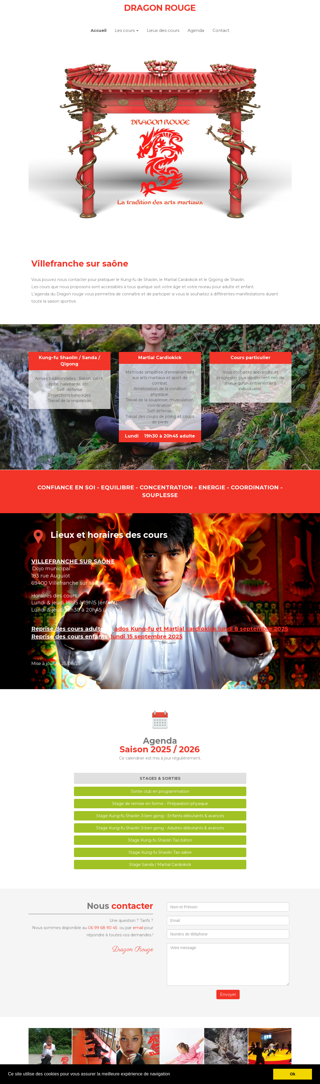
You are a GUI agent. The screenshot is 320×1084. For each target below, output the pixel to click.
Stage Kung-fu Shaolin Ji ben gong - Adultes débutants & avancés (160, 827)
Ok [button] (292, 1074)
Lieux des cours (163, 30)
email (138, 927)
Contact (221, 30)
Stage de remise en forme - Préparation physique (160, 803)
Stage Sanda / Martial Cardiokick (160, 864)
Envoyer (228, 994)
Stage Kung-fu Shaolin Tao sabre (160, 852)
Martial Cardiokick (159, 357)
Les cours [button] (127, 30)
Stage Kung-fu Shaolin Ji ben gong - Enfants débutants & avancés (160, 815)
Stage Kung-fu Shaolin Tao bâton (160, 840)
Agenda (196, 30)
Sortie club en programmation (160, 791)
